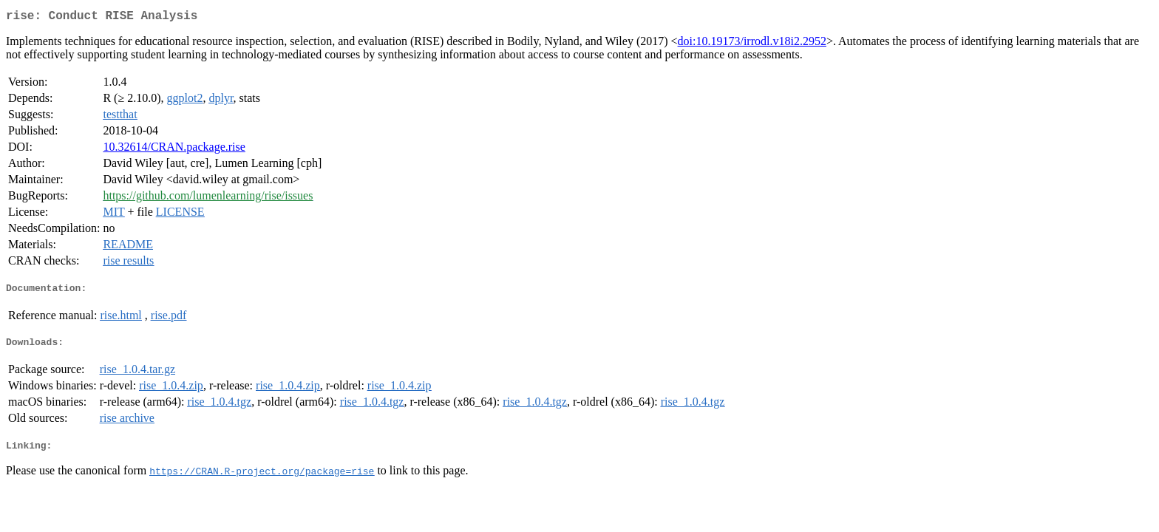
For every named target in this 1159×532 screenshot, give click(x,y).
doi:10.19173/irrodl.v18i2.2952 (752, 44)
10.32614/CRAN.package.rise (174, 149)
